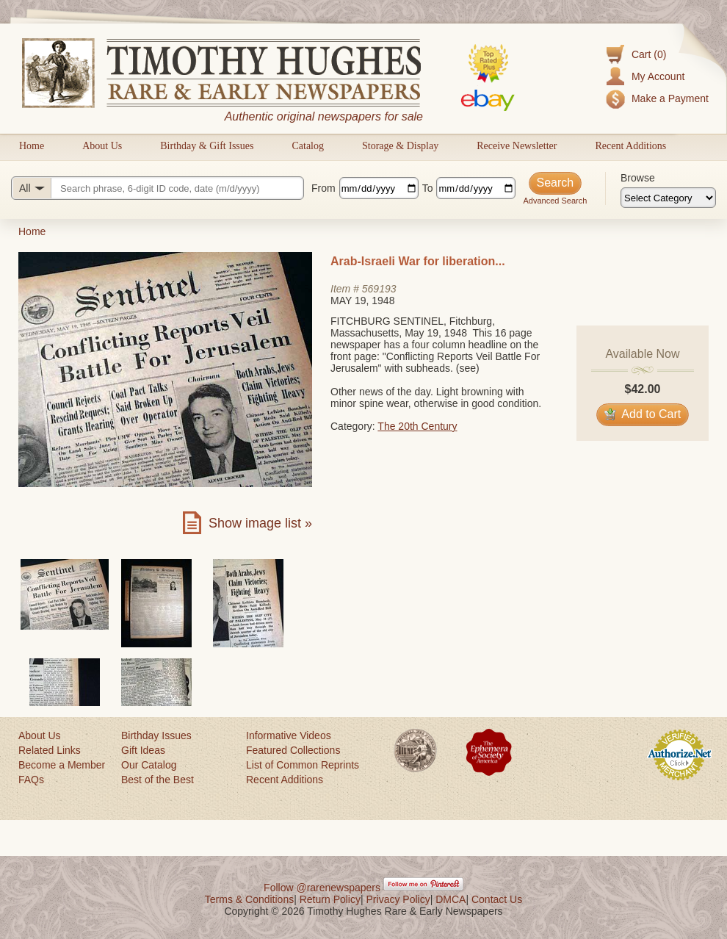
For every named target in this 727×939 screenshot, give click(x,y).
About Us (102, 145)
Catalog (308, 145)
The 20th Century (417, 426)
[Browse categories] (668, 197)
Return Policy (330, 899)
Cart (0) (649, 54)
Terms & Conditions (249, 899)
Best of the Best (157, 779)
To (427, 188)
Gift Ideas (143, 750)
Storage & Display (400, 145)
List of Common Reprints (302, 765)
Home (31, 145)
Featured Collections (293, 750)
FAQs (31, 779)
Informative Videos (288, 735)
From (323, 188)
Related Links (49, 750)
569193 (379, 289)
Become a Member (61, 765)
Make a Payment (670, 98)
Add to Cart (642, 414)
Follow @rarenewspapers (322, 887)
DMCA (450, 899)
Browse (638, 178)
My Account (658, 76)
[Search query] (157, 188)
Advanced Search (555, 200)
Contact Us (496, 899)
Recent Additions (630, 145)
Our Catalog (148, 765)
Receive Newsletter (517, 145)
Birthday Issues (156, 735)
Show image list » (260, 523)
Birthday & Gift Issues (206, 145)
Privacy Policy (398, 899)
